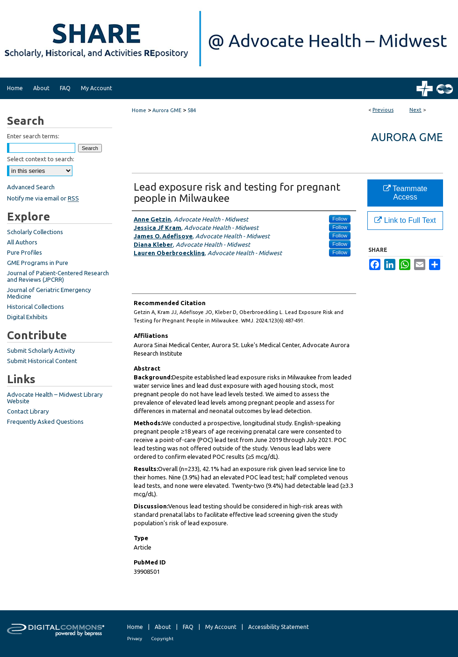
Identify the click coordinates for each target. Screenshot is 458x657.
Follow (339, 218)
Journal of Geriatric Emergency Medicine (49, 293)
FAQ (188, 627)
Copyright (162, 638)
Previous (383, 110)
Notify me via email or (43, 198)
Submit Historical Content (42, 360)
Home (139, 110)
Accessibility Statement (278, 627)
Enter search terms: (33, 136)
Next (415, 110)
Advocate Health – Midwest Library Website (54, 397)
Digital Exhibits (27, 317)
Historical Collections (35, 306)
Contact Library (28, 411)
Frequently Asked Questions (45, 421)
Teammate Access (405, 193)
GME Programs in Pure (37, 262)
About (163, 627)
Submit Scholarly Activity (41, 350)
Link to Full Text (405, 220)
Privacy (134, 638)
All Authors (22, 242)
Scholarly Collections (35, 232)
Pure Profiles (24, 252)
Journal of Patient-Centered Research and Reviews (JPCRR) (58, 276)
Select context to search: (40, 159)
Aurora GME (166, 110)
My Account (220, 627)
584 (191, 110)
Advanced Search (31, 187)
